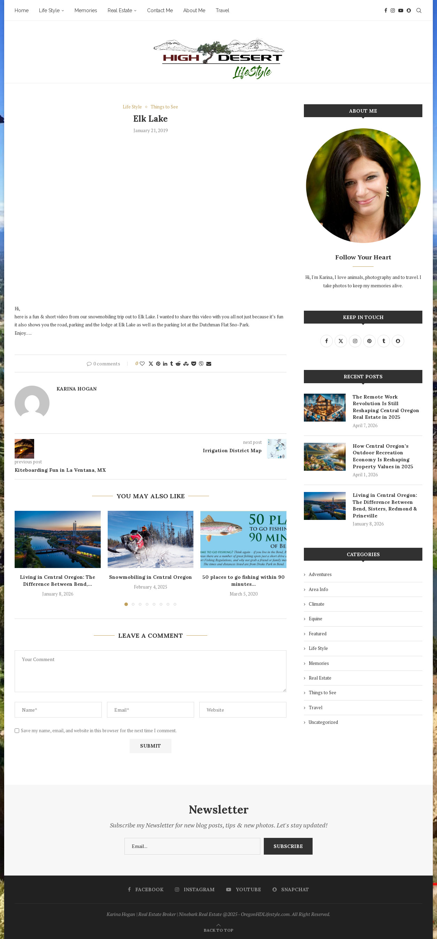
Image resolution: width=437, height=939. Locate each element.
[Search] (418, 10)
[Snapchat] (409, 10)
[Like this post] (142, 363)
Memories (86, 10)
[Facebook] (385, 10)
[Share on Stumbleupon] (186, 363)
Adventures (320, 574)
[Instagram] (393, 10)
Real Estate (120, 10)
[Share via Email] (208, 363)
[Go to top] (218, 930)
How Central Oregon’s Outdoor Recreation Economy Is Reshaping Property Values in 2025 (383, 456)
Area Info (318, 589)
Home (22, 10)
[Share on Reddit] (178, 363)
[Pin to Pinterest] (158, 363)
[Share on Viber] (201, 363)
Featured (318, 633)
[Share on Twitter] (150, 363)
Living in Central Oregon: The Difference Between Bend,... (57, 580)
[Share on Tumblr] (171, 363)
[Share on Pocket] (193, 363)
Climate (316, 604)
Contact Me (160, 10)
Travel (222, 10)
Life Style (49, 10)
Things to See (322, 692)
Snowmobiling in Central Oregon (150, 577)
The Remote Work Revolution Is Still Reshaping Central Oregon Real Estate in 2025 (386, 407)
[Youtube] (400, 10)
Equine (315, 618)
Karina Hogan (76, 389)
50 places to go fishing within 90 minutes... (243, 580)
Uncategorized (323, 722)
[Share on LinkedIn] (165, 363)
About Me (194, 10)
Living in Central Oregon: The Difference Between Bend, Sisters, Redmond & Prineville (385, 505)
